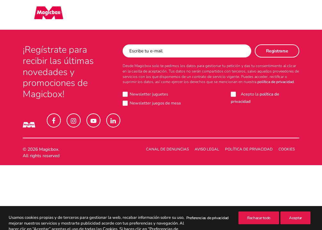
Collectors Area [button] (146, 15)
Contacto (231, 15)
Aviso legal (207, 149)
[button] (54, 121)
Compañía (195, 15)
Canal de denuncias (167, 149)
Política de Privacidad (249, 149)
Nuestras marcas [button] (86, 15)
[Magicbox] (37, 15)
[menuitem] (86, 15)
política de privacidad (275, 82)
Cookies (286, 149)
